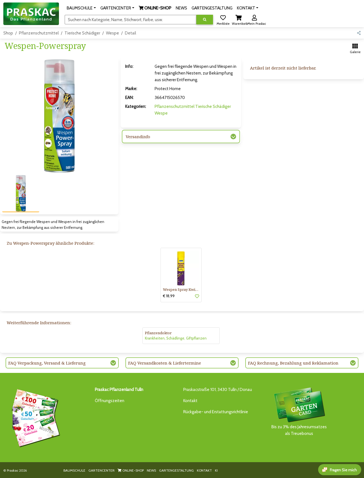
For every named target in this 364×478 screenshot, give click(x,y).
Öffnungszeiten (109, 400)
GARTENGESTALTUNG (176, 470)
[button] (81, 8)
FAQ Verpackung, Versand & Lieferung (47, 363)
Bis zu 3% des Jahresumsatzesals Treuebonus (299, 411)
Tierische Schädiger (82, 33)
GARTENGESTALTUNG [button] (212, 8)
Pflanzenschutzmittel (39, 33)
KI (216, 470)
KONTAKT (204, 470)
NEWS (151, 470)
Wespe (112, 33)
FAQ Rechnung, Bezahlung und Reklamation (293, 363)
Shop (8, 33)
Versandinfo (138, 136)
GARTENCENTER (101, 470)
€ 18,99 (169, 296)
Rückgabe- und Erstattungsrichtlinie (215, 411)
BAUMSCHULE (74, 470)
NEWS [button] (181, 8)
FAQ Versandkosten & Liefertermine (164, 363)
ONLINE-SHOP (131, 470)
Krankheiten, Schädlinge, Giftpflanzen (176, 338)
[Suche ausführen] (204, 19)
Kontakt (190, 400)
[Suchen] (131, 19)
